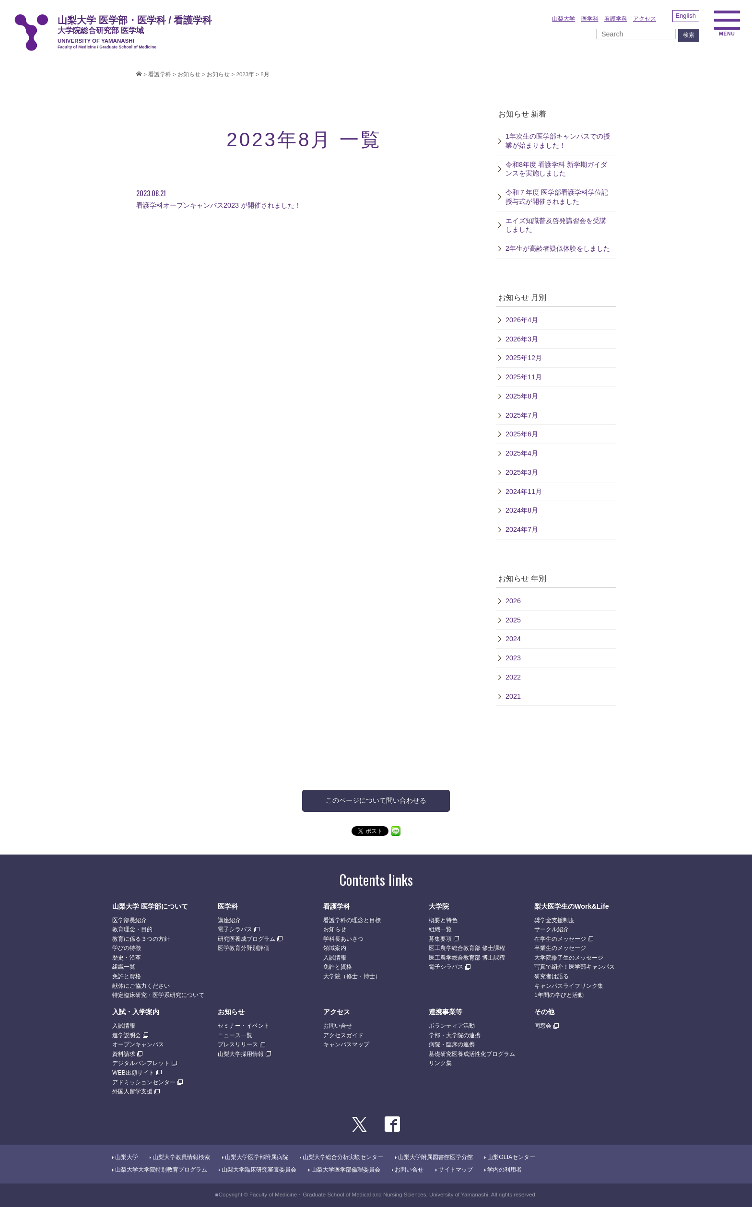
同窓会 (543, 1025)
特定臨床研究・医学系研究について (158, 995)
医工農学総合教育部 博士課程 (467, 957)
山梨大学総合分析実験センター (343, 1157)
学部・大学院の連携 (455, 1035)
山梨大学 (563, 18)
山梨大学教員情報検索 (181, 1157)
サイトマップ (455, 1169)
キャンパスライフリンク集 (568, 986)
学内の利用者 (504, 1169)
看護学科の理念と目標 (352, 920)
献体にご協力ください (141, 986)
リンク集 (440, 1063)
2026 (513, 601)
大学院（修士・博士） (352, 976)
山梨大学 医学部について (150, 906)
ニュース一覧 (235, 1035)
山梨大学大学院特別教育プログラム (161, 1169)
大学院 (439, 906)
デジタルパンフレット (141, 1063)
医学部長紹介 (129, 920)
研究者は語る (551, 976)
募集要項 (440, 939)
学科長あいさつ (343, 939)
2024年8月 (521, 510)
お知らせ (218, 74)
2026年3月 (521, 339)
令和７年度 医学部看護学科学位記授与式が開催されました (556, 196)
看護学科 (615, 18)
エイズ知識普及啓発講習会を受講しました (555, 225)
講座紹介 (229, 920)
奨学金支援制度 (554, 920)
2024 (513, 639)
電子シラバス (235, 929)
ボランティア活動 (452, 1025)
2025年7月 (521, 415)
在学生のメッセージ (560, 939)
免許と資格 (126, 976)
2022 (513, 677)
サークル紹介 (551, 929)
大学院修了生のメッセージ (568, 957)
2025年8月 (521, 396)
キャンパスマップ (346, 1044)
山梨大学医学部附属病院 (256, 1157)
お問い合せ (337, 1025)
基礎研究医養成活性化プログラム (472, 1054)
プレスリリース (238, 1044)
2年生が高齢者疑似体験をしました (557, 248)
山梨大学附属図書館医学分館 (435, 1157)
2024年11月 (523, 491)
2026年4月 (521, 320)
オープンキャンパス (138, 1044)
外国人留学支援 (132, 1091)
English (686, 15)
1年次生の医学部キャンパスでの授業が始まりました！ (557, 140)
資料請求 (123, 1054)
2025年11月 (523, 377)
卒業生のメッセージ (560, 948)
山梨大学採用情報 (241, 1054)
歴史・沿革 (126, 957)
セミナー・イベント (244, 1025)
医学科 (590, 18)
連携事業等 (445, 1012)
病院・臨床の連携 (452, 1044)
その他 (544, 1012)
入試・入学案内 (135, 1012)
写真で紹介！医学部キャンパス (574, 966)
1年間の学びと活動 (559, 995)
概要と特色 (443, 920)
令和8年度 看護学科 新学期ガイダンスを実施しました (556, 169)
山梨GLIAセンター (511, 1157)
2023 (513, 658)
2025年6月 (521, 434)
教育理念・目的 (132, 929)
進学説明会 (126, 1035)
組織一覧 (123, 966)
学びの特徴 (126, 948)
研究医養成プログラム (246, 939)
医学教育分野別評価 (244, 948)
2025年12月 (523, 358)
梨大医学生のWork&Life (571, 906)
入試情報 (334, 957)
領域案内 (334, 948)
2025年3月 (521, 472)
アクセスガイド (343, 1035)
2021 (513, 696)
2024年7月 (521, 529)
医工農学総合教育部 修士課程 (467, 948)
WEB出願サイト (133, 1072)
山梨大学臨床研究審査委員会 (259, 1169)
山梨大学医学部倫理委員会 (345, 1169)
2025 (513, 620)
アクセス (644, 18)
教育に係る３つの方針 (141, 939)
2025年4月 (521, 453)
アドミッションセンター (144, 1082)
